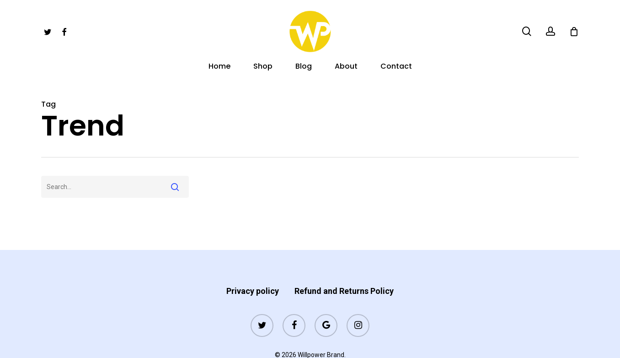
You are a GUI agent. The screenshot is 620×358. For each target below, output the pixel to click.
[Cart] (574, 32)
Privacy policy (252, 273)
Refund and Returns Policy (344, 273)
